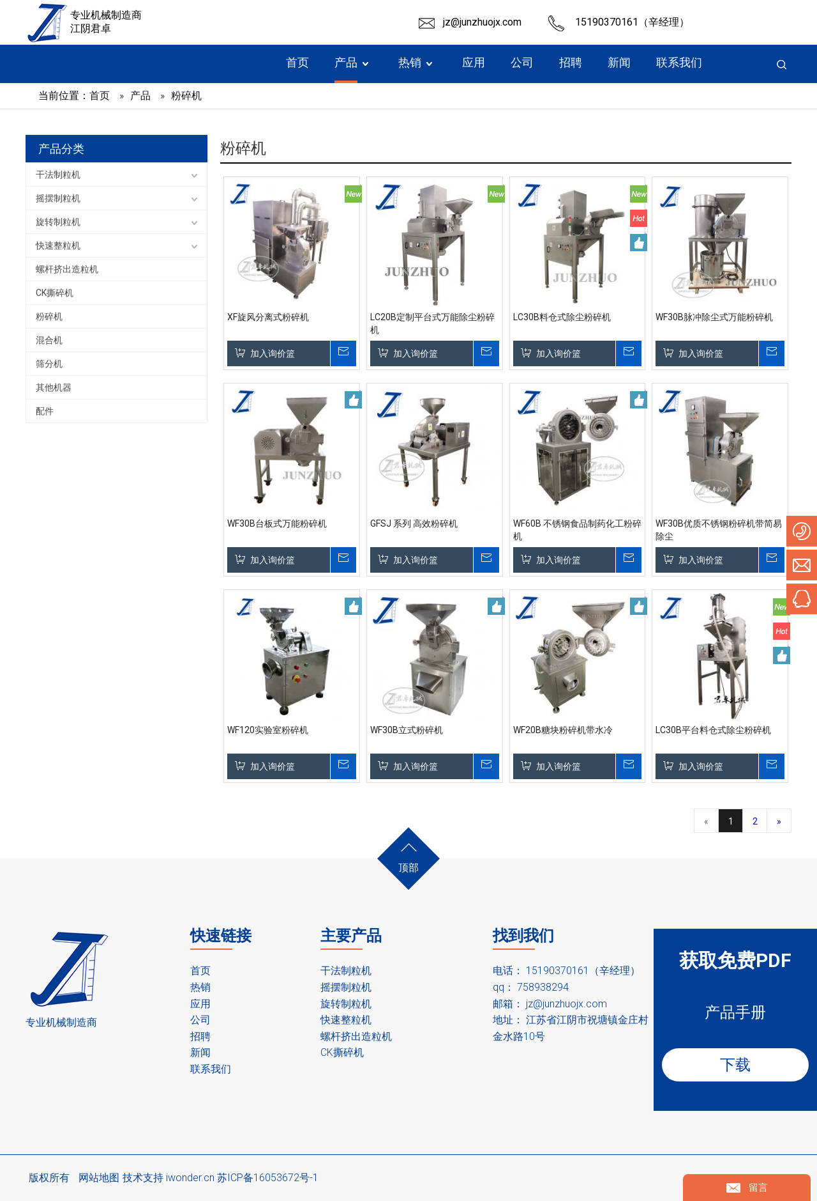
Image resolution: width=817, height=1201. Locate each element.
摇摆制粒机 (58, 198)
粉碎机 (49, 316)
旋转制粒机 (58, 222)
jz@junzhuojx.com (482, 22)
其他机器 (53, 387)
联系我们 (210, 1069)
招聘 (200, 1036)
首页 (200, 971)
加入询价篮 (272, 353)
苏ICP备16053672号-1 (268, 1178)
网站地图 (99, 1178)
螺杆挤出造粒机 (67, 269)
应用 (200, 1004)
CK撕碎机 (54, 293)
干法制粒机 (58, 174)
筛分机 (49, 364)
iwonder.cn (190, 1178)
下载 (735, 1065)
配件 (45, 411)
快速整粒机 (58, 245)
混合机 (49, 340)
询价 (343, 353)
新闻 (200, 1052)
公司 (200, 1020)
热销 (200, 987)
